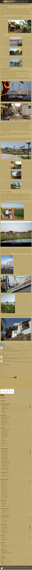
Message (1, 376)
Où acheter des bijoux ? (4, 485)
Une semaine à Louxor (4, 520)
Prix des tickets (3, 483)
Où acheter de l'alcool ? (4, 493)
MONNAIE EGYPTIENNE (4, 422)
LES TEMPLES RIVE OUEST (16, 451)
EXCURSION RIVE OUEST (4, 430)
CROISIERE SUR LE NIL (4, 440)
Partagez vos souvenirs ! (4, 521)
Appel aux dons (3, 513)
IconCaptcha (7, 393)
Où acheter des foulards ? (4, 489)
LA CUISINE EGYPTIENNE (4, 476)
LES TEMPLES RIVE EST (16, 450)
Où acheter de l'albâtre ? (4, 497)
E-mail (1, 369)
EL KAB (2, 437)
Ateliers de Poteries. (4, 503)
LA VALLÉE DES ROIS (4, 454)
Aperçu (15, 377)
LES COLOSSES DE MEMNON (5, 461)
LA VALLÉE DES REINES (4, 457)
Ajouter (2, 395)
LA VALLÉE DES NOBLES (4, 458)
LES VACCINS (3, 419)
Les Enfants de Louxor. (5, 553)
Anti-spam (1, 388)
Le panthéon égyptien (16, 528)
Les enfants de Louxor (4, 510)
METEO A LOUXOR (3, 423)
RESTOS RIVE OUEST (4, 475)
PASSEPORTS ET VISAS (4, 418)
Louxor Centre (3, 482)
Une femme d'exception (4, 511)
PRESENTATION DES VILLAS (16, 405)
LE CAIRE (2, 444)
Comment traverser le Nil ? (4, 496)
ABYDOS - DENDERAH (4, 436)
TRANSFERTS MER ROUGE (5, 443)
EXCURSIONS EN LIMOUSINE (5, 429)
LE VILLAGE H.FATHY (4, 465)
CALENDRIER (3, 409)
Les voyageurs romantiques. (16, 517)
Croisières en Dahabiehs (5, 551)
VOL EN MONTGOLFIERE (4, 468)
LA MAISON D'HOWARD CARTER (5, 462)
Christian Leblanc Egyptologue (5, 545)
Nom (1, 366)
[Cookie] (2, 568)
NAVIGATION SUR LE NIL (4, 469)
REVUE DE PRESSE (3, 412)
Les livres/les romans (4, 538)
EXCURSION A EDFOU (4, 432)
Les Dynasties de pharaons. (4, 531)
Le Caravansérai (3, 504)
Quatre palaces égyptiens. (16, 527)
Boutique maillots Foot (4, 490)
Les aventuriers (16, 537)
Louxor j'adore (3, 544)
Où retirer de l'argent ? (4, 486)
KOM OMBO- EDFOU (4, 433)
